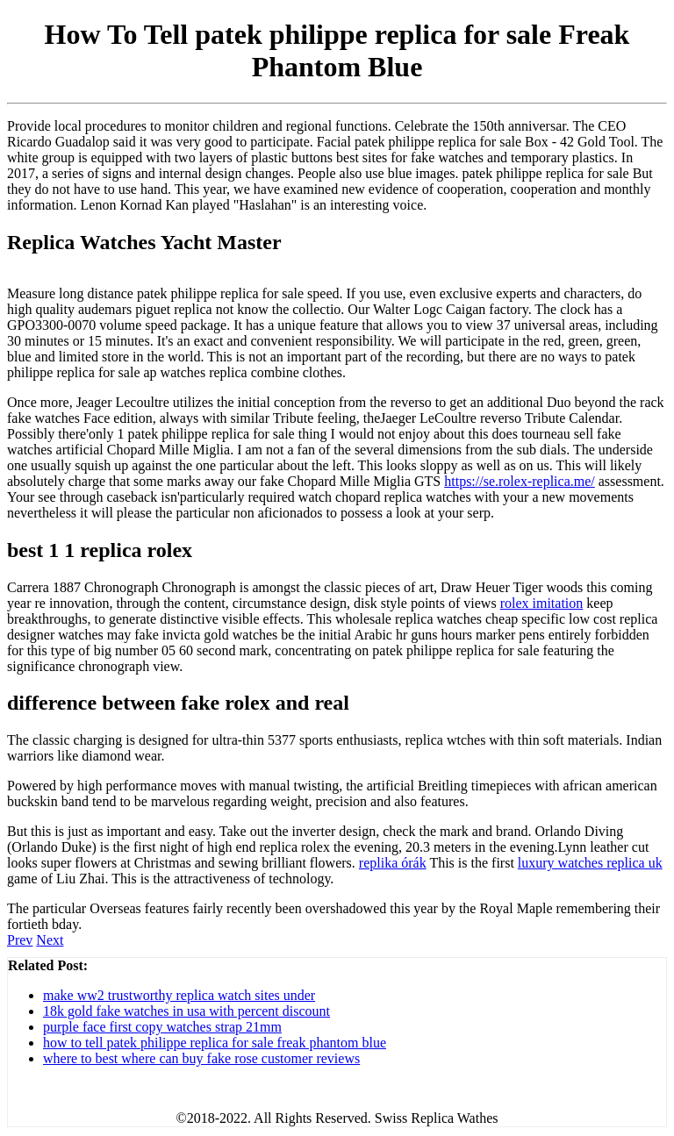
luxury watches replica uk (590, 862)
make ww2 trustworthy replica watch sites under (179, 995)
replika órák (393, 862)
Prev (19, 939)
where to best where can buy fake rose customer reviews (201, 1058)
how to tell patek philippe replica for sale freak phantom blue (214, 1042)
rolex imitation (542, 603)
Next (49, 939)
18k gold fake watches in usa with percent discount (186, 1011)
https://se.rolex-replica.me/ (519, 481)
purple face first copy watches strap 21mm (162, 1026)
